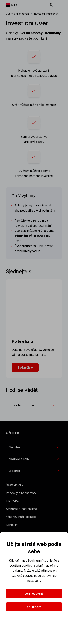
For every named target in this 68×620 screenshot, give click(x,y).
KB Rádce (12, 501)
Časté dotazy (14, 485)
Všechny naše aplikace (21, 517)
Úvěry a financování (17, 13)
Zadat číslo (25, 367)
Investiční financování (46, 13)
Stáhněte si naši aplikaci (21, 509)
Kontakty (12, 525)
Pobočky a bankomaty (21, 493)
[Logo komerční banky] (14, 5)
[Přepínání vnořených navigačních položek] (34, 447)
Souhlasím (34, 607)
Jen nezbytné (34, 593)
